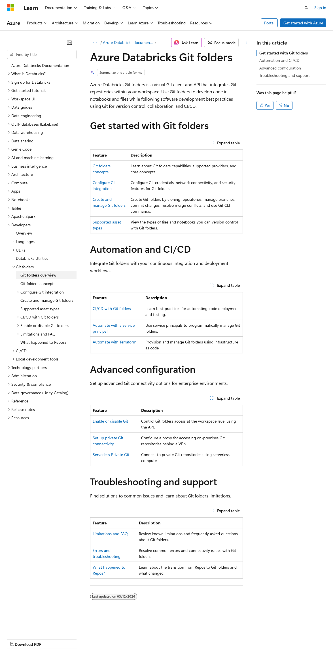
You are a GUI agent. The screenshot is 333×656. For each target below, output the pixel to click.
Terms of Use (207, 638)
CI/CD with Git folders (112, 308)
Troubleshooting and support (284, 75)
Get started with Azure (303, 23)
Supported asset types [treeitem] (39, 308)
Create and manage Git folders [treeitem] (46, 300)
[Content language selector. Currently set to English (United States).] (33, 625)
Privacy (124, 638)
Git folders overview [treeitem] (38, 275)
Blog (77, 638)
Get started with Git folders (283, 53)
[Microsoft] (10, 7)
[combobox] (42, 54)
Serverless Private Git (111, 454)
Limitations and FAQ (110, 533)
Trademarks (235, 638)
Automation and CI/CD (279, 60)
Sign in (320, 7)
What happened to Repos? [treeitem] (43, 342)
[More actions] (246, 42)
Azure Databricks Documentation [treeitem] (40, 65)
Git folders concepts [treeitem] (37, 283)
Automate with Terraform (114, 342)
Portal (269, 23)
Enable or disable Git (110, 421)
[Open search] (306, 8)
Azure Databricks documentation (128, 42)
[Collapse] (69, 42)
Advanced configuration (280, 68)
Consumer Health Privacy (163, 638)
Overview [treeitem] (24, 233)
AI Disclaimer (18, 638)
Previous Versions (51, 638)
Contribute (101, 638)
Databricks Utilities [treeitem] (32, 258)
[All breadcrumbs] (95, 42)
